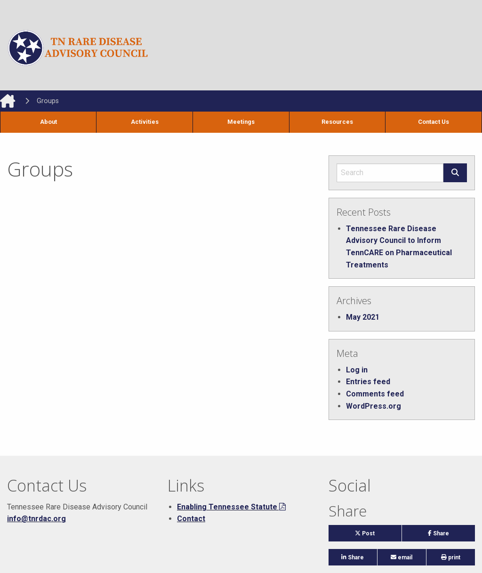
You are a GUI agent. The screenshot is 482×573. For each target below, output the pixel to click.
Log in (357, 369)
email (401, 557)
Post (373, 535)
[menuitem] (48, 122)
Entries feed (368, 381)
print (450, 557)
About (48, 121)
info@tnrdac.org (36, 518)
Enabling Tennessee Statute (227, 506)
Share (451, 535)
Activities (145, 121)
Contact (191, 518)
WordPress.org (373, 406)
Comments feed (375, 393)
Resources (337, 121)
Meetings (241, 121)
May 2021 (362, 317)
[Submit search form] (455, 172)
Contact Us (433, 121)
